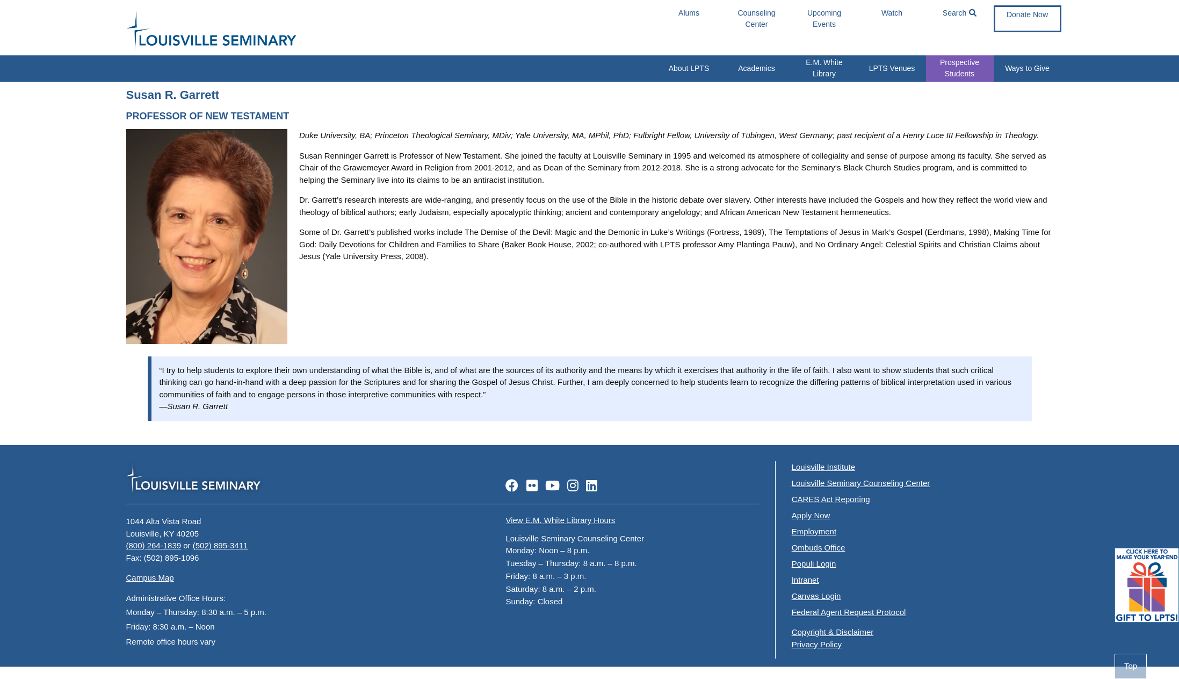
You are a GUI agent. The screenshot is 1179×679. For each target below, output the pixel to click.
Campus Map (150, 577)
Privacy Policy (817, 644)
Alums (688, 13)
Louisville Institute (823, 466)
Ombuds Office (818, 547)
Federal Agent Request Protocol (849, 612)
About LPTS (689, 68)
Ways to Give (1027, 68)
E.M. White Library (824, 68)
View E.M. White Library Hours (560, 520)
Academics (756, 68)
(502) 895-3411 (220, 545)
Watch (891, 13)
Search (960, 13)
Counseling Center (756, 18)
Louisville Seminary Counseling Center (861, 483)
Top (1130, 665)
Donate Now (1027, 14)
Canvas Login (816, 596)
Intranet (805, 579)
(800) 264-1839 (154, 545)
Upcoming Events (824, 18)
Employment (814, 531)
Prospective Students (959, 68)
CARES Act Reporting (831, 499)
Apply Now (811, 515)
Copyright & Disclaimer (833, 632)
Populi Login (814, 563)
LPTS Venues (892, 68)
